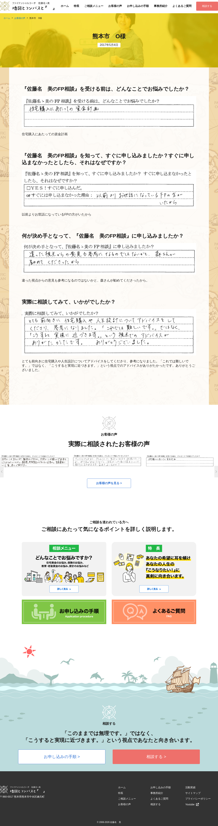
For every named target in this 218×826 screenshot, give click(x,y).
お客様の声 (115, 5)
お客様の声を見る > (109, 483)
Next (216, 471)
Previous (2, 471)
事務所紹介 (160, 5)
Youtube (192, 804)
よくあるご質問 (181, 5)
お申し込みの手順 (138, 5)
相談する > (156, 756)
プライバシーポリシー (198, 798)
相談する (207, 6)
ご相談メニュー (93, 5)
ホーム (65, 5)
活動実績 (190, 787)
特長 (76, 5)
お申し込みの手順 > (62, 756)
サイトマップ (193, 793)
